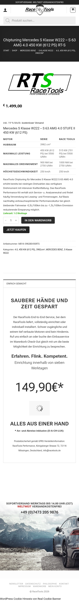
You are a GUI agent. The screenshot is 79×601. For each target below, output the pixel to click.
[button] (73, 10)
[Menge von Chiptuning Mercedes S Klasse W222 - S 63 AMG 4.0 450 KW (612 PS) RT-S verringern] (5, 220)
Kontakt (64, 584)
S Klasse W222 (46, 50)
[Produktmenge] (11, 220)
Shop (14, 50)
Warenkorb (39, 586)
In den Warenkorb (38, 220)
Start (6, 50)
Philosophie (50, 584)
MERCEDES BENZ (28, 50)
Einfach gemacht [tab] (17, 283)
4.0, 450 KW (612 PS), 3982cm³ (30, 249)
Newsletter (16, 584)
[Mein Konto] (5, 10)
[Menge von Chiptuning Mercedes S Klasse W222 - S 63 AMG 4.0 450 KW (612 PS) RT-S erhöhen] (16, 220)
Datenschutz (33, 584)
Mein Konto (55, 586)
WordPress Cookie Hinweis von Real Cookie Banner (30, 598)
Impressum (24, 586)
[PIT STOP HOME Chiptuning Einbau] (39, 408)
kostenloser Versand (33, 122)
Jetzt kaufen (16, 229)
